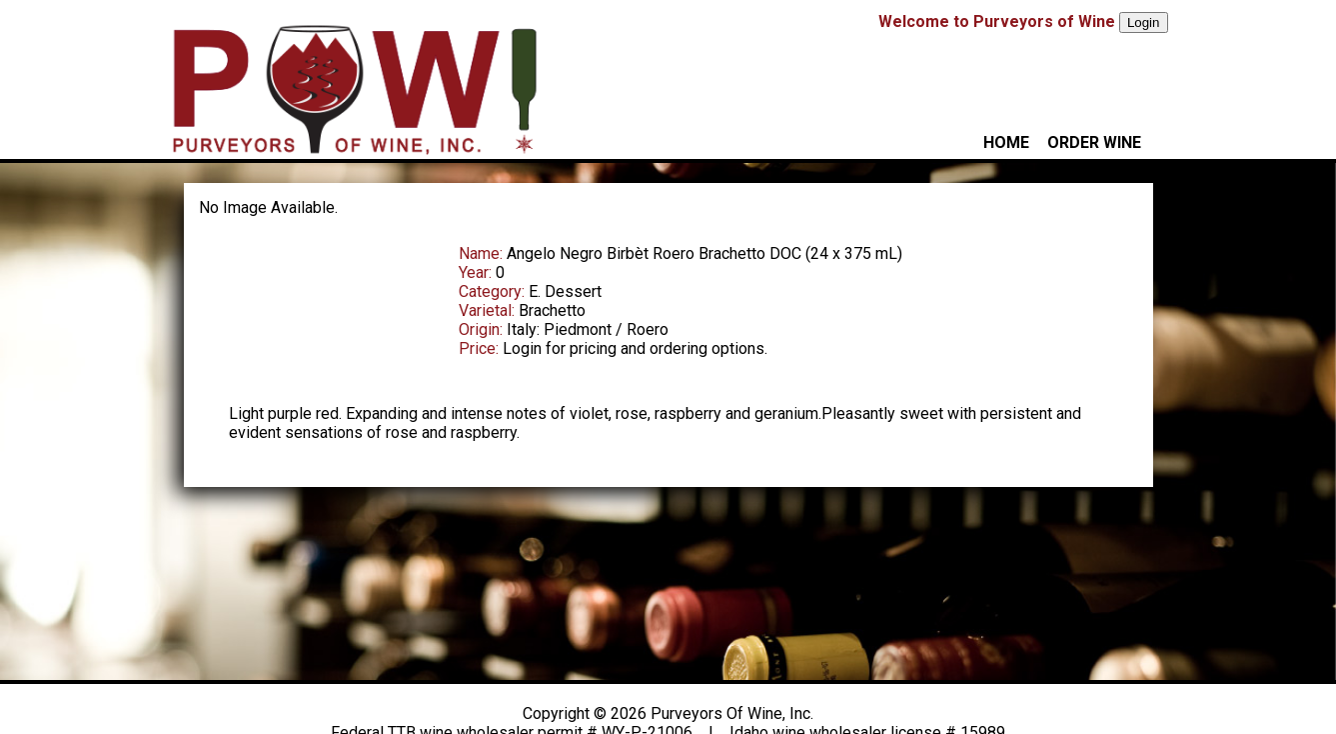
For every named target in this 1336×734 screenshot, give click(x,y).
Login (1143, 22)
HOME (1006, 142)
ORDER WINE (1094, 142)
